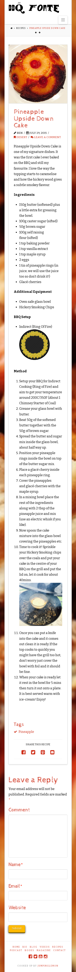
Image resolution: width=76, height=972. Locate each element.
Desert (20, 137)
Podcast (16, 950)
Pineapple (26, 732)
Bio (24, 947)
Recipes (21, 28)
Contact (59, 950)
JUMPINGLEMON (48, 966)
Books (29, 950)
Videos (45, 947)
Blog (33, 947)
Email (15, 886)
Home (16, 947)
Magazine (44, 950)
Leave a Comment (46, 137)
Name (16, 864)
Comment (19, 810)
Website (17, 908)
